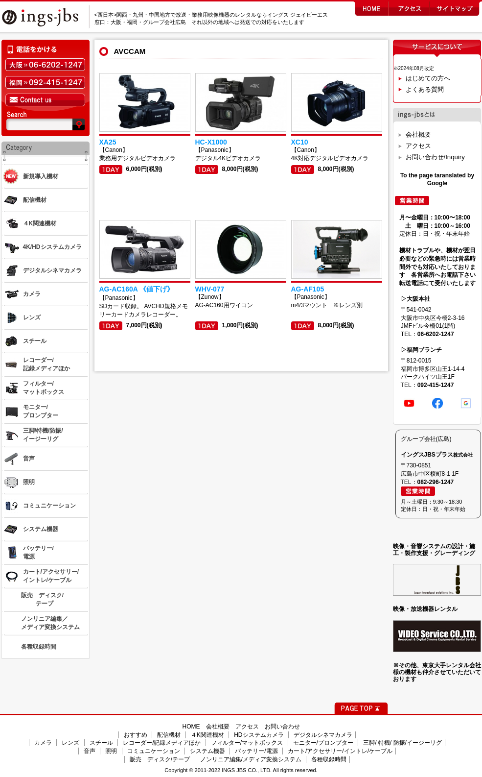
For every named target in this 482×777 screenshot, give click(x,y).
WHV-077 (210, 289)
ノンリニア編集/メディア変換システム (250, 759)
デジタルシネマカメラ (323, 734)
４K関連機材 (207, 734)
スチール (101, 742)
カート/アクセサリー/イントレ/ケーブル (340, 751)
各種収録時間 (328, 759)
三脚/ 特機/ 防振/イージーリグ (402, 742)
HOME (191, 726)
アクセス (418, 145)
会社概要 (418, 134)
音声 (89, 751)
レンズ (70, 742)
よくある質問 (425, 89)
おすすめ (135, 734)
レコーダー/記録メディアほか (162, 742)
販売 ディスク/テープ (160, 759)
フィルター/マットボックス (247, 742)
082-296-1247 (435, 482)
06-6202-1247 (435, 334)
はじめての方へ (428, 78)
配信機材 (169, 734)
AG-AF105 (307, 289)
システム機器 (207, 751)
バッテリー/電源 (256, 751)
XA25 (107, 142)
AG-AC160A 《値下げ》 (136, 289)
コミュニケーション (153, 751)
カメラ (43, 742)
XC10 (299, 142)
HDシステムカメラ (258, 734)
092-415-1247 (435, 385)
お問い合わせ (282, 726)
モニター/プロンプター (323, 742)
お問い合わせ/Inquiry (435, 157)
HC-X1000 (211, 142)
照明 (111, 751)
